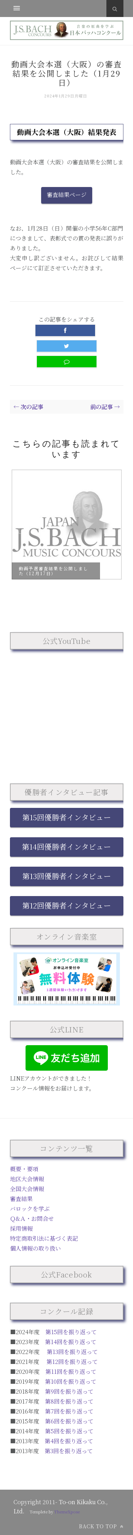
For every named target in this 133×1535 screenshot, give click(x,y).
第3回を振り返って (69, 1451)
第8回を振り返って (69, 1401)
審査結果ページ (67, 195)
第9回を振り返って (69, 1391)
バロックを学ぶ (30, 1209)
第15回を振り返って (71, 1332)
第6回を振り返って (69, 1421)
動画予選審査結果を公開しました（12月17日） (53, 570)
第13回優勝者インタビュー (66, 876)
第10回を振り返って (70, 1381)
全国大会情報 (27, 1189)
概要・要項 (24, 1169)
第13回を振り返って (72, 1352)
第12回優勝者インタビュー (66, 905)
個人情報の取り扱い (35, 1248)
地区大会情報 (27, 1179)
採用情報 (21, 1228)
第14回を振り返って (70, 1342)
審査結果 (21, 1199)
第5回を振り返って (69, 1431)
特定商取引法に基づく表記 (44, 1238)
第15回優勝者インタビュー (66, 817)
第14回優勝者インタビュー (66, 846)
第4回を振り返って (69, 1441)
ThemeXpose (67, 1511)
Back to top (101, 1526)
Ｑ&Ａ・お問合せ (32, 1218)
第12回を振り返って (72, 1362)
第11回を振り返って (70, 1371)
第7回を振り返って (69, 1411)
